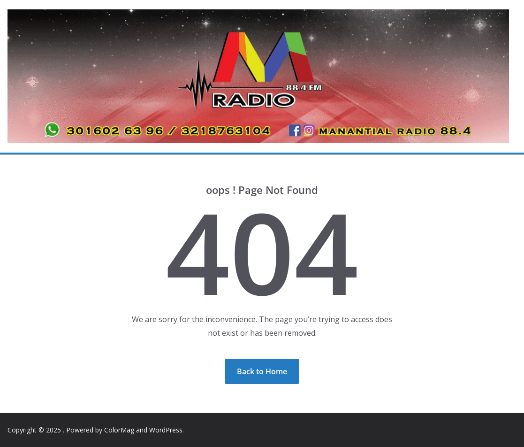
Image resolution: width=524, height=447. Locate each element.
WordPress (165, 429)
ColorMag (119, 429)
